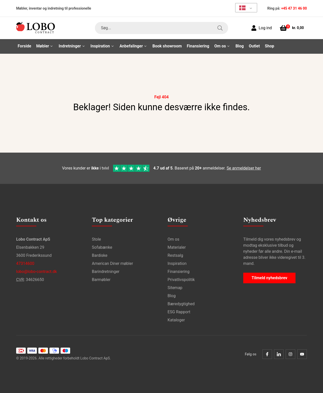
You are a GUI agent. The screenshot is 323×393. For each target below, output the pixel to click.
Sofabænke (102, 247)
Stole (96, 239)
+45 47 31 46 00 (294, 8)
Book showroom (167, 46)
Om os (173, 239)
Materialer (177, 247)
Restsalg (175, 255)
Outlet (254, 46)
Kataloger (176, 320)
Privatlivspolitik (181, 279)
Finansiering (198, 46)
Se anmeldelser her (244, 168)
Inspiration (177, 263)
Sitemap (175, 287)
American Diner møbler (112, 263)
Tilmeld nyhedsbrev (269, 277)
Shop (269, 46)
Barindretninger (105, 271)
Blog (239, 46)
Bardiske (99, 255)
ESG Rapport (179, 312)
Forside (24, 46)
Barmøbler (101, 279)
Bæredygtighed (181, 303)
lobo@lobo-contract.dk (36, 271)
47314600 (25, 263)
